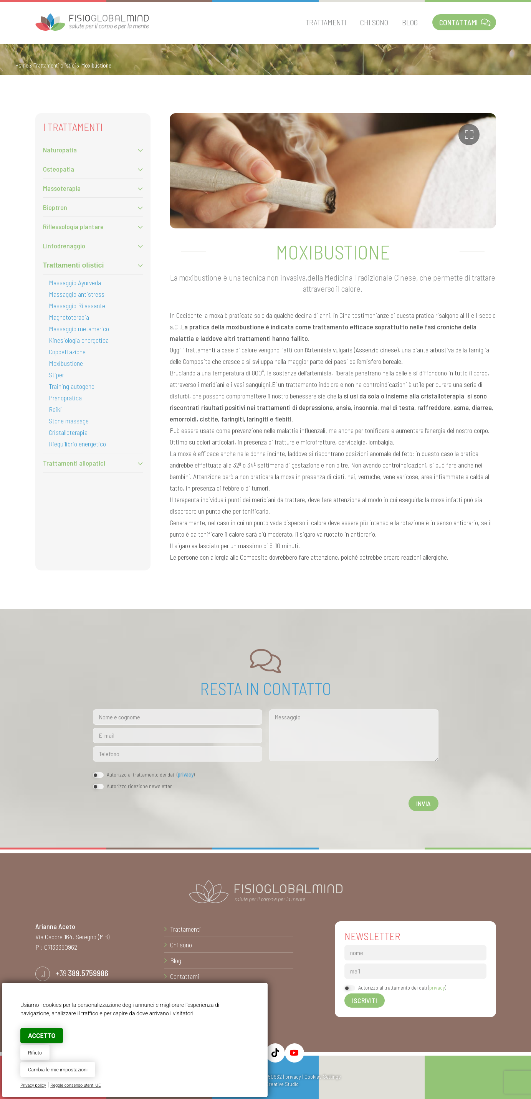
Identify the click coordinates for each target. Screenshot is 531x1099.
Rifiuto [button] (35, 1053)
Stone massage (69, 420)
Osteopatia (58, 169)
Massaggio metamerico (79, 328)
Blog (175, 960)
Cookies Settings (322, 1076)
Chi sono (181, 944)
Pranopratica (65, 397)
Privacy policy (33, 1085)
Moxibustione (66, 363)
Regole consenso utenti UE (75, 1085)
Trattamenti (185, 929)
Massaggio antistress (76, 294)
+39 (81, 973)
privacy (186, 774)
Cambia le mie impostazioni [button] (58, 1070)
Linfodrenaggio (64, 245)
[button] (469, 134)
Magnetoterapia (69, 317)
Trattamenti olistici (55, 65)
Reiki (55, 409)
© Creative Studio (279, 1084)
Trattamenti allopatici (74, 463)
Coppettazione (67, 351)
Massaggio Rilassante (77, 305)
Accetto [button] (41, 1036)
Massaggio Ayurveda (75, 282)
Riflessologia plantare (73, 226)
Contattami (184, 976)
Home (21, 65)
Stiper (56, 374)
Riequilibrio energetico (77, 444)
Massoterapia (62, 188)
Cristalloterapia (68, 432)
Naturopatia (60, 149)
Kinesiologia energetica (79, 340)
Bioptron (55, 207)
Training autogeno (71, 386)
